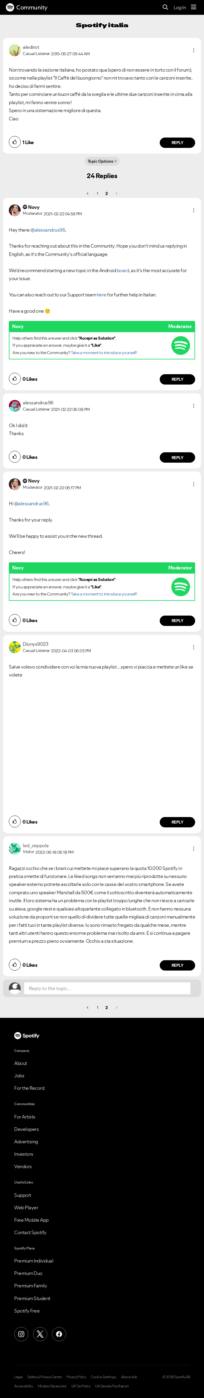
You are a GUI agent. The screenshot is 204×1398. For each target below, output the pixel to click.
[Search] (165, 7)
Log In (180, 7)
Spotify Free (27, 1310)
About (20, 1063)
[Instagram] (21, 1334)
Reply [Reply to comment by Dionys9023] (178, 822)
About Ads (129, 1377)
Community (27, 7)
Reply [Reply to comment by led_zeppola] (178, 965)
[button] (193, 50)
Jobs (19, 1075)
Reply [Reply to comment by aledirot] (178, 143)
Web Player (26, 1207)
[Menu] (193, 7)
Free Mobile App (31, 1220)
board (123, 270)
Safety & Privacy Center (44, 1377)
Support (22, 1195)
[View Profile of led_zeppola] (36, 845)
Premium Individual (33, 1260)
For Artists (24, 1116)
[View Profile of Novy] (33, 207)
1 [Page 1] (97, 193)
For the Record (29, 1088)
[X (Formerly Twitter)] (40, 1334)
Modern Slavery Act (52, 1386)
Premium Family (30, 1285)
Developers (26, 1129)
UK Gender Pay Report (112, 1386)
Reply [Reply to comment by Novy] (178, 379)
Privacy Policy (76, 1377)
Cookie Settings (103, 1377)
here (102, 294)
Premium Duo (28, 1273)
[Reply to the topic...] (107, 988)
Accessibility (23, 1386)
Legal (18, 1377)
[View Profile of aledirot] (31, 47)
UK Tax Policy (81, 1386)
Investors (23, 1154)
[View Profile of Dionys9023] (35, 644)
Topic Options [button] (100, 161)
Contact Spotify (30, 1232)
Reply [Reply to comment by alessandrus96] (178, 458)
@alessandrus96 (47, 230)
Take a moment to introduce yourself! (104, 353)
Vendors (23, 1166)
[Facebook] (59, 1334)
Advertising (26, 1141)
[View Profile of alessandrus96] (38, 402)
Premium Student (32, 1298)
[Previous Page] (88, 193)
